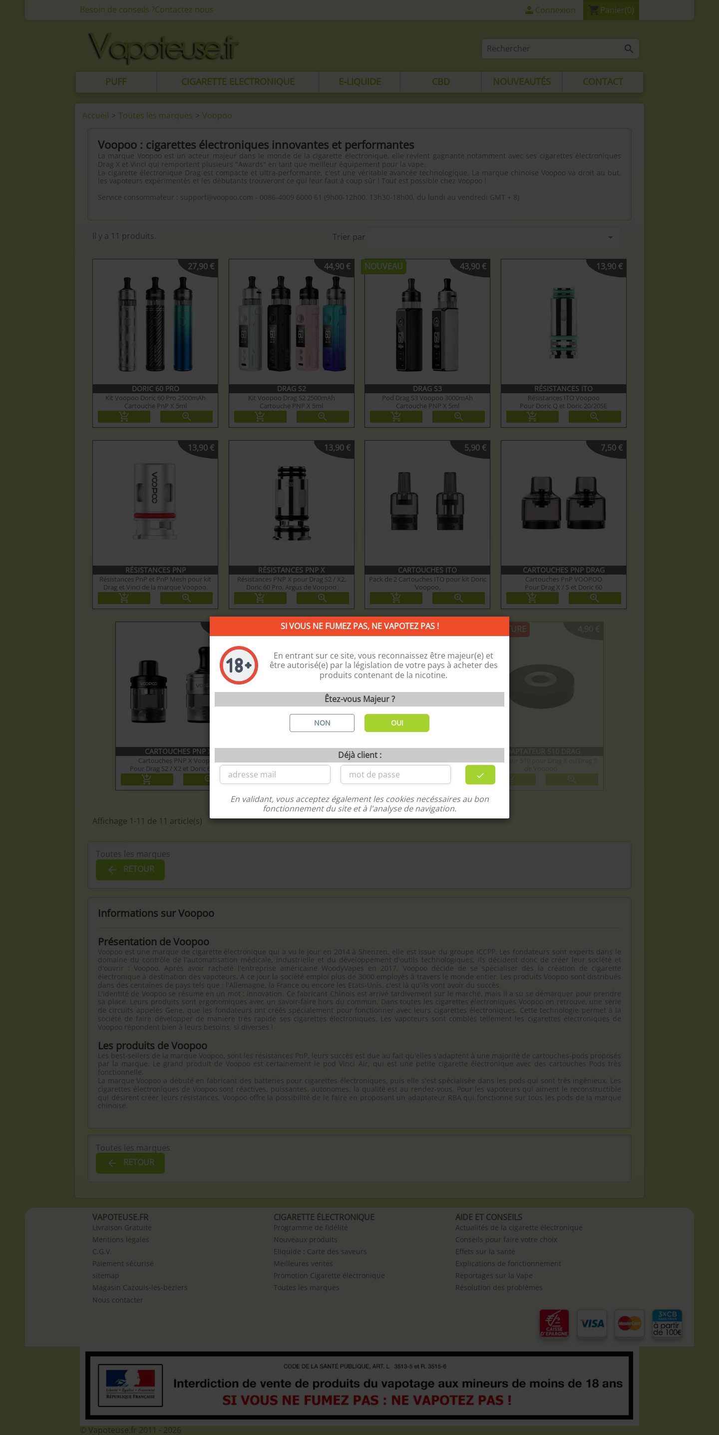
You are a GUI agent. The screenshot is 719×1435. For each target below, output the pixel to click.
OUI (397, 722)
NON (322, 722)
